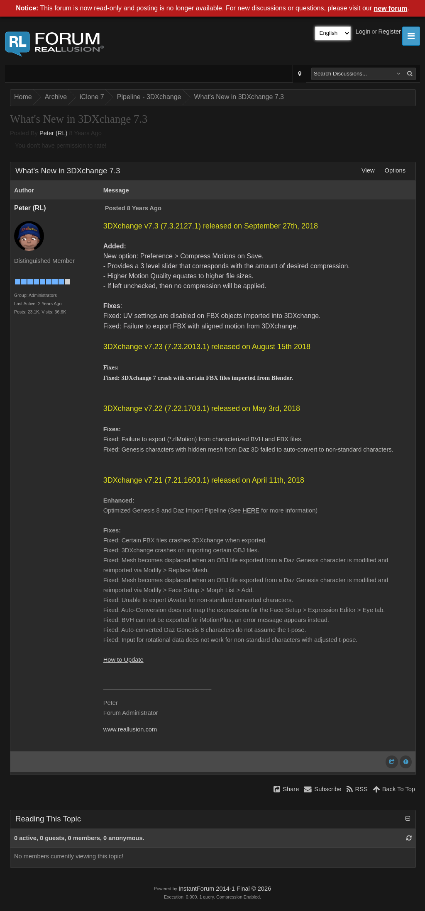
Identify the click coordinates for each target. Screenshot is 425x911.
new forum (391, 8)
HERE (250, 510)
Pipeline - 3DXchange (149, 96)
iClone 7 (92, 96)
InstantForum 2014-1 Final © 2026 (224, 888)
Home (23, 96)
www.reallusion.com (130, 729)
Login (363, 31)
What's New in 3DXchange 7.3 (239, 96)
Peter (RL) (53, 133)
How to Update (123, 659)
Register (389, 31)
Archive (56, 96)
